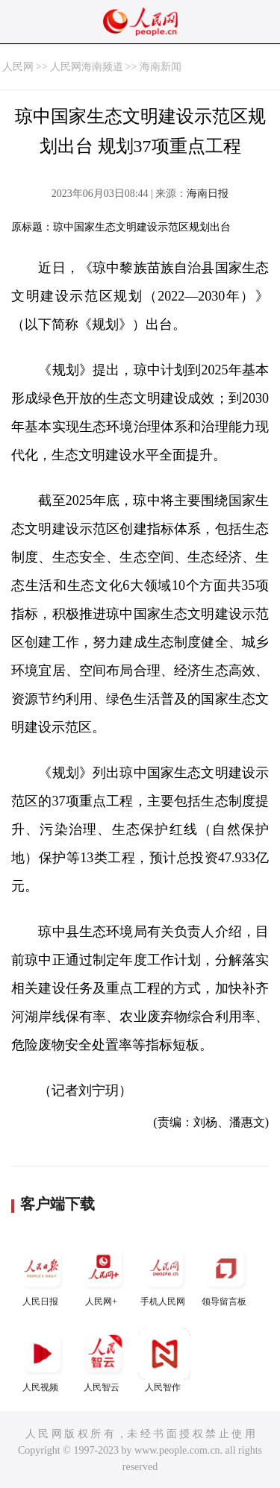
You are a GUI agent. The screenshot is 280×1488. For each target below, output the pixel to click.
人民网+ (103, 1274)
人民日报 (42, 1274)
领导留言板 (225, 1274)
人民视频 (42, 1360)
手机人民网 (164, 1274)
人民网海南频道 (86, 66)
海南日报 (207, 193)
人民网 (18, 66)
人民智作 (164, 1360)
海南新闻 (160, 66)
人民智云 (103, 1360)
